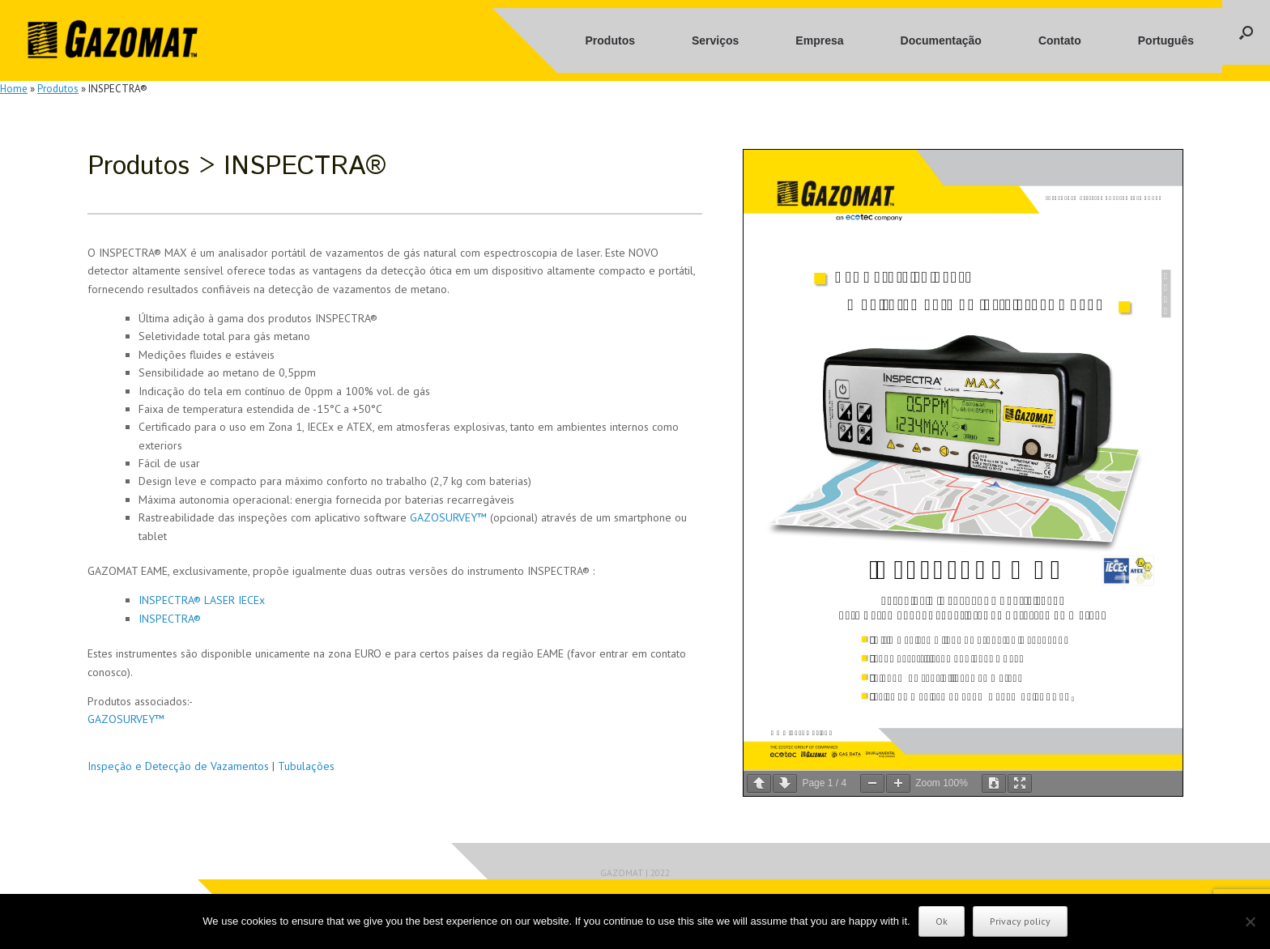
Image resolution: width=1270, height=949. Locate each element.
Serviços (715, 40)
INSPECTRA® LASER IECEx (202, 600)
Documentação (941, 40)
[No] (1250, 921)
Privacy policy (1020, 921)
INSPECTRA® (170, 618)
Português (1166, 40)
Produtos (610, 40)
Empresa (819, 40)
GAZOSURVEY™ (448, 517)
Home (14, 89)
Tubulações (306, 766)
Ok (941, 921)
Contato (1059, 40)
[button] (1246, 32)
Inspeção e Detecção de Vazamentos (178, 766)
